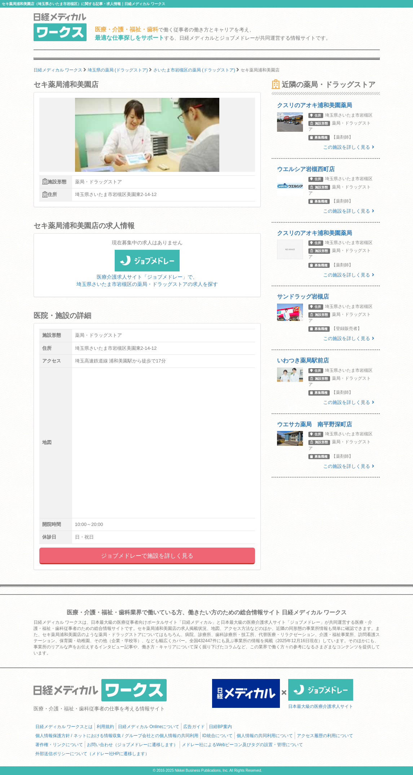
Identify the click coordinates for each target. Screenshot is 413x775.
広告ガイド (194, 726)
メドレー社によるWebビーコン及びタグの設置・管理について (242, 744)
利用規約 (105, 726)
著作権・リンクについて (59, 744)
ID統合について (217, 735)
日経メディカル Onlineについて (148, 726)
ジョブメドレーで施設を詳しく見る (147, 556)
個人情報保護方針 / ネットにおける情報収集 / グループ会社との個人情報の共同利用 (116, 735)
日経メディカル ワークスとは (64, 726)
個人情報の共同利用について (265, 735)
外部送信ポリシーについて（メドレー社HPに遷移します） (92, 753)
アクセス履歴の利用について (325, 735)
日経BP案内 (220, 726)
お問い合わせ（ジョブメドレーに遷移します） (132, 744)
